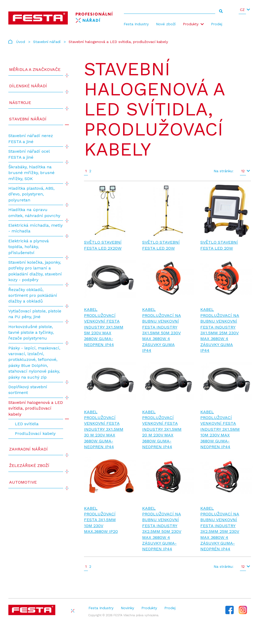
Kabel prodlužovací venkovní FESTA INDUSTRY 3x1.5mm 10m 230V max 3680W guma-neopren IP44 (220, 429)
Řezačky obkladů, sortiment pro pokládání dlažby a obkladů (32, 295)
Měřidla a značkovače (35, 69)
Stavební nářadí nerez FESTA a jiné (30, 138)
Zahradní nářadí (28, 449)
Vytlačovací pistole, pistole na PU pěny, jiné (34, 314)
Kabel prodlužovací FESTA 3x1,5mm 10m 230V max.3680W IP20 (101, 520)
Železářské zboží (29, 465)
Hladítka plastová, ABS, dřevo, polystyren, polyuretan (31, 194)
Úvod (20, 42)
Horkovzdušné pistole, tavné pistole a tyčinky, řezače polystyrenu (31, 332)
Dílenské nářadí (28, 85)
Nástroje (20, 102)
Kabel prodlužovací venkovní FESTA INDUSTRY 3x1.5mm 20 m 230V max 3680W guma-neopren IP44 (162, 429)
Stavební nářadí (47, 42)
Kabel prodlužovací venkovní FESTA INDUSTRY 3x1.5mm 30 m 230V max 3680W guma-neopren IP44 (103, 429)
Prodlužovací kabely (35, 433)
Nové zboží (166, 24)
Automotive (23, 482)
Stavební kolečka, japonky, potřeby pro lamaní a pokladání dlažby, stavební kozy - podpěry (35, 271)
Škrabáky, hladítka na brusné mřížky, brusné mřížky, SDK (31, 172)
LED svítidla (27, 423)
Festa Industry (136, 24)
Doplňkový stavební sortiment (27, 389)
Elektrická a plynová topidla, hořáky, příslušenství (28, 246)
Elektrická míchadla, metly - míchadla (35, 228)
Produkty (190, 24)
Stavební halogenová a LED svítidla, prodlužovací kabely (35, 408)
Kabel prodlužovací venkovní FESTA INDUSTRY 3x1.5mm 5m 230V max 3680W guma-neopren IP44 (103, 327)
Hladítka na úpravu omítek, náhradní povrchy (34, 212)
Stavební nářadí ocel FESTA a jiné (29, 154)
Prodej (216, 24)
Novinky (127, 608)
